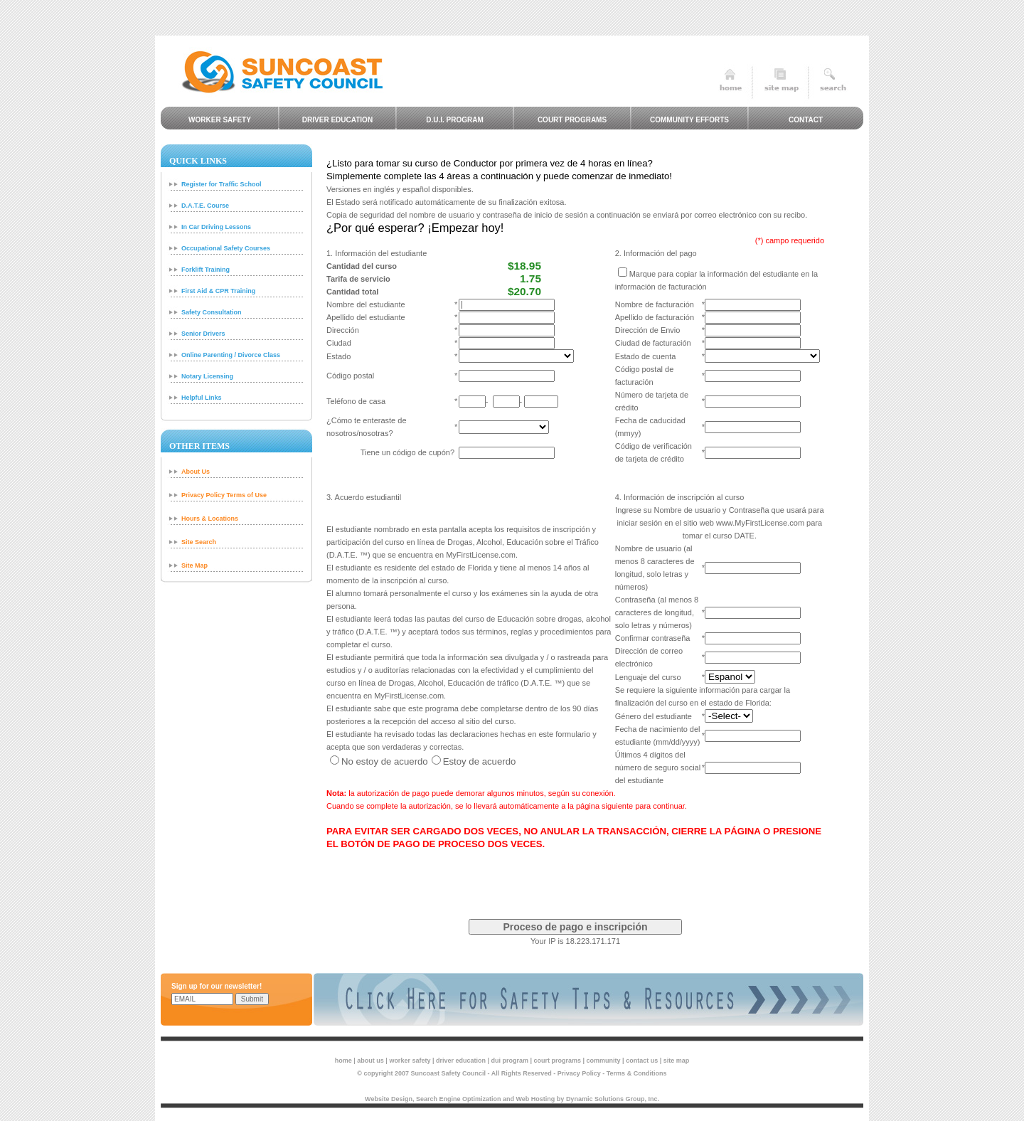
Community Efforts (689, 120)
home (343, 1060)
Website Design (388, 1099)
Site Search (198, 542)
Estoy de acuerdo (479, 761)
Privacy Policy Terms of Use (224, 495)
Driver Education (337, 120)
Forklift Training (205, 269)
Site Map (194, 565)
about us (370, 1060)
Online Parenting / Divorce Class (230, 354)
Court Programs (572, 120)
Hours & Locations (209, 518)
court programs (558, 1060)
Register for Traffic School (221, 184)
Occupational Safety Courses (225, 248)
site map (676, 1060)
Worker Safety (219, 120)
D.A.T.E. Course (205, 205)
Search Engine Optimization (458, 1099)
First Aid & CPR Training (218, 290)
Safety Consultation (211, 312)
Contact (806, 120)
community (604, 1060)
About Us (195, 471)
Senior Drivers (203, 333)
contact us (642, 1060)
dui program (510, 1060)
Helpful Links (201, 397)
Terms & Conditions (637, 1073)
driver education (461, 1060)
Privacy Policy (579, 1073)
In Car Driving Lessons (216, 226)
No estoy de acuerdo (384, 761)
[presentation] (575, 878)
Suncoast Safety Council (448, 1073)
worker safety (409, 1060)
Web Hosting (535, 1099)
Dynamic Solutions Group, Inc (612, 1099)
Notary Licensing (207, 376)
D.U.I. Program (455, 120)
